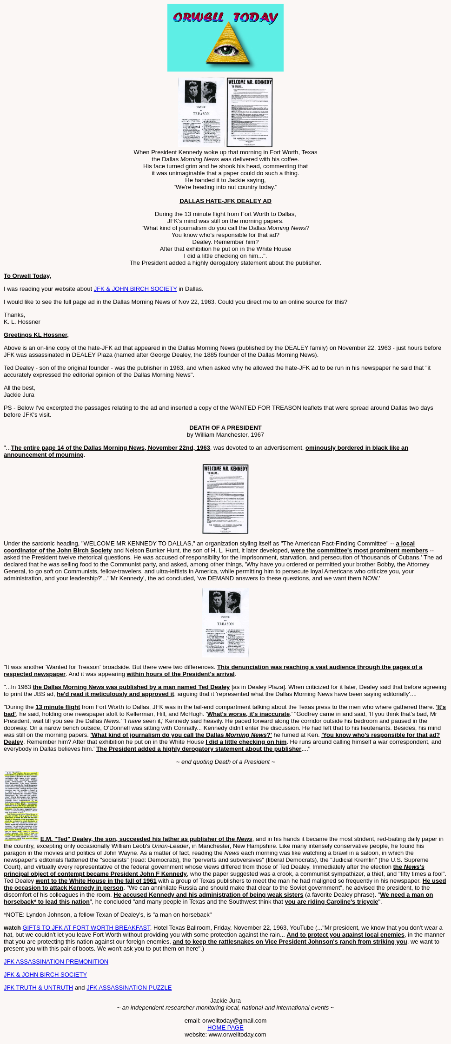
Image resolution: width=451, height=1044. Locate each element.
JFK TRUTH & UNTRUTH (38, 987)
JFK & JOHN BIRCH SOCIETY (135, 288)
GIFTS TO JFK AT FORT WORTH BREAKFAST (86, 927)
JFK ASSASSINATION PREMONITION (56, 961)
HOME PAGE (225, 1027)
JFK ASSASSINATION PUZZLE (129, 987)
